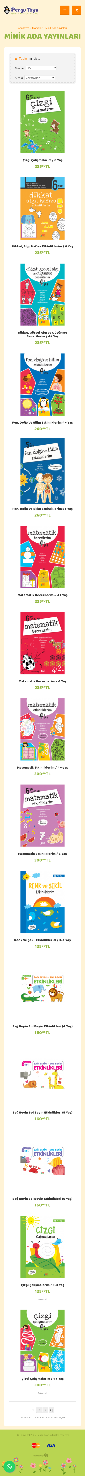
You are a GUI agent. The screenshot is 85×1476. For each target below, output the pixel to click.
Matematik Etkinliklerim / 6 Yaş (42, 854)
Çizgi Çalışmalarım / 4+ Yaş (43, 1379)
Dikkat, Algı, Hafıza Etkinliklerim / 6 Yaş (42, 247)
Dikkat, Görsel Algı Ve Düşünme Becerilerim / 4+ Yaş (42, 335)
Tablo (21, 59)
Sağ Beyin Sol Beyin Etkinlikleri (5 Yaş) (42, 1113)
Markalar (37, 28)
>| (51, 1410)
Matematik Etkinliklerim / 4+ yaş (42, 768)
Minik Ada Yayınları (56, 28)
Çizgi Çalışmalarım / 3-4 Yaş (42, 1285)
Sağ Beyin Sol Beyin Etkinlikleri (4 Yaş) (43, 1027)
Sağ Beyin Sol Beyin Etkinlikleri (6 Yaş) (42, 1199)
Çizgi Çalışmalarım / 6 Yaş (43, 160)
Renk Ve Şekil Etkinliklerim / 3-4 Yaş (42, 940)
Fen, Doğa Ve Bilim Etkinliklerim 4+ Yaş (42, 423)
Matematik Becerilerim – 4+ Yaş (43, 595)
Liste (35, 59)
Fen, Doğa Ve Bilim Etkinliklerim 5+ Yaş (42, 509)
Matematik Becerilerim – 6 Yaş (42, 682)
